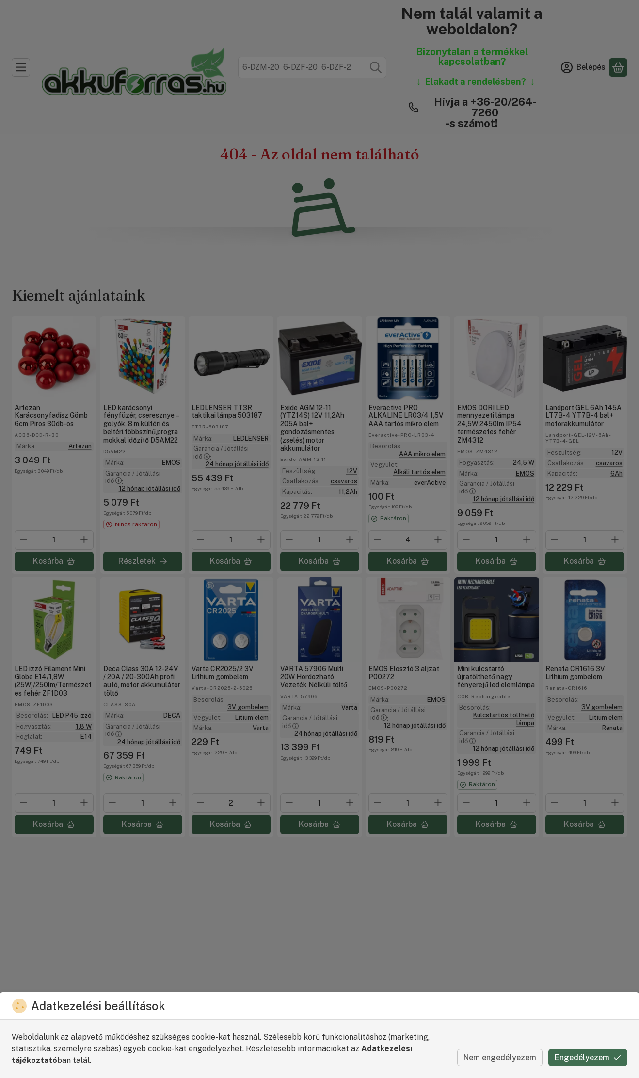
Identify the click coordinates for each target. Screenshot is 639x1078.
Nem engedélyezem (499, 1057)
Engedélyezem (588, 1057)
